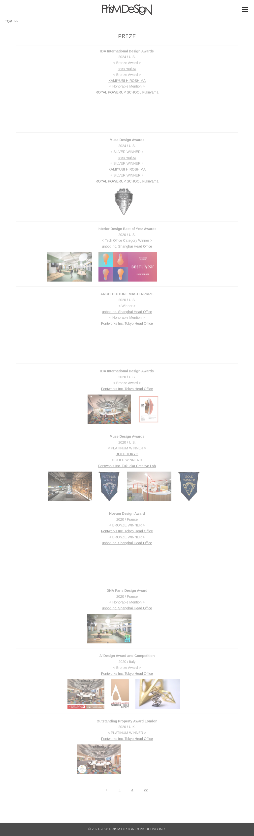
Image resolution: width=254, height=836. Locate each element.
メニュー (244, 9)
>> (146, 790)
